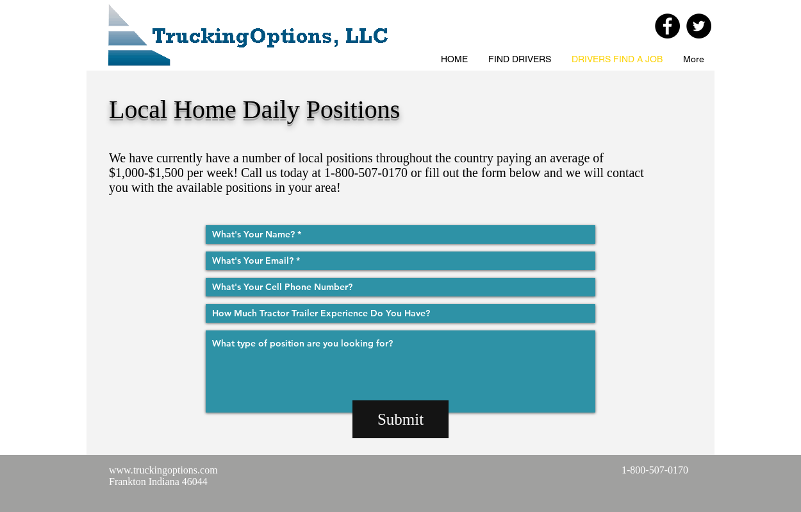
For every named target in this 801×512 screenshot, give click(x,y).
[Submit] (400, 419)
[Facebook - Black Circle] (667, 25)
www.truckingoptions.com (163, 470)
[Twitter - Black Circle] (698, 25)
